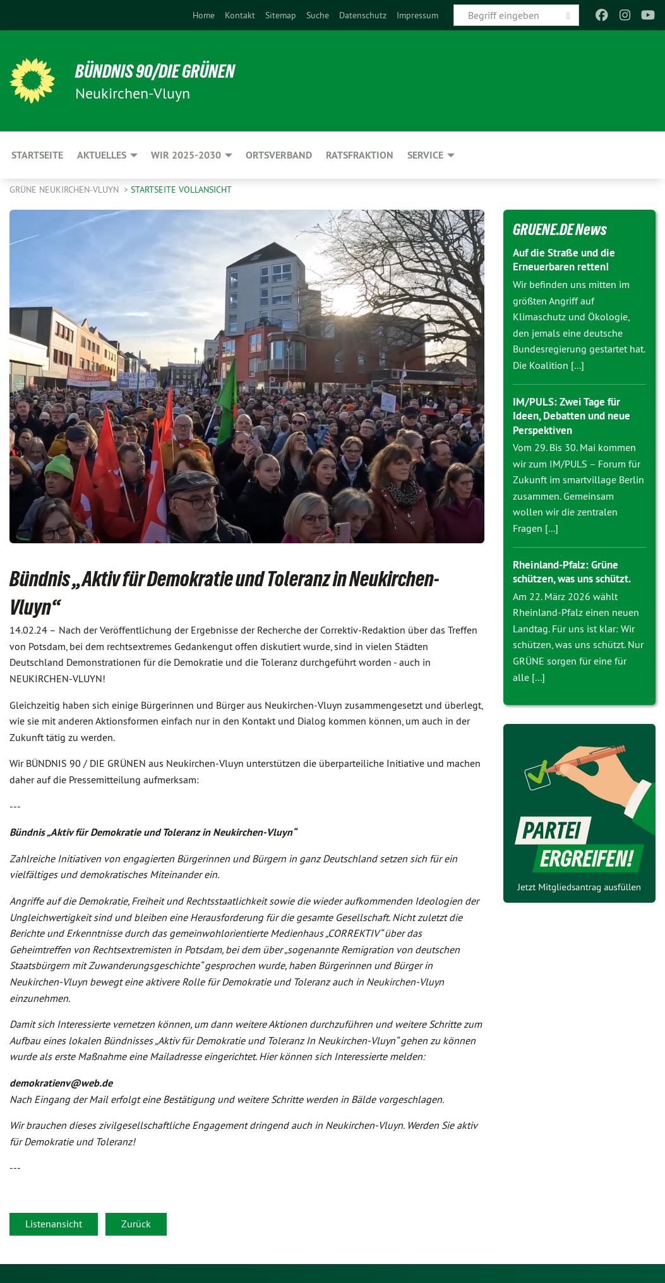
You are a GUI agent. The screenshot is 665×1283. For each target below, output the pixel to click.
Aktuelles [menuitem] (101, 155)
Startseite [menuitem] (37, 155)
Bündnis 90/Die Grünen (165, 70)
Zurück (136, 1223)
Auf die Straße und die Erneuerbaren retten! (568, 259)
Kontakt (240, 15)
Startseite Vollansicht (181, 189)
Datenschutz (362, 15)
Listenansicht (53, 1223)
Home (204, 15)
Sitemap (280, 15)
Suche (317, 15)
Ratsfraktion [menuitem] (359, 155)
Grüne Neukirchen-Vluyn (65, 189)
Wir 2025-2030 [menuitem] (186, 155)
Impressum (417, 15)
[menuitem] (204, 15)
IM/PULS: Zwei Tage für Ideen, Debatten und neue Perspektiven (576, 415)
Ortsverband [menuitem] (279, 155)
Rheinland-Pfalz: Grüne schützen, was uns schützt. (577, 571)
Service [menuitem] (425, 155)
